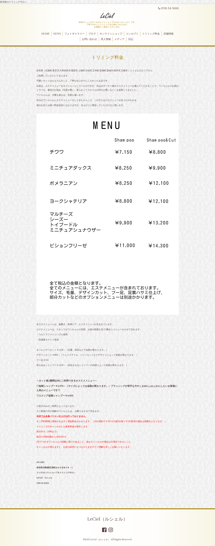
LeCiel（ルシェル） (107, 519)
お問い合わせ (89, 39)
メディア (119, 39)
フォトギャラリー (74, 33)
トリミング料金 (151, 33)
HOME (45, 33)
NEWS (57, 33)
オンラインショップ (111, 33)
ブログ (92, 33)
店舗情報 (168, 33)
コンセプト (132, 33)
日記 (130, 39)
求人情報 (106, 39)
